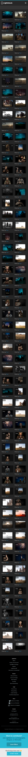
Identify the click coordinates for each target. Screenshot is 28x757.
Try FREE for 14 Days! (14, 664)
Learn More (14, 744)
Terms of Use (14, 689)
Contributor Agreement (14, 694)
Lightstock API (14, 668)
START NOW (14, 753)
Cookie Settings (14, 692)
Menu (25, 3)
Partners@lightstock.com (14, 718)
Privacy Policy (14, 690)
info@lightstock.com (14, 714)
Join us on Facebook (15, 703)
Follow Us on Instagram (15, 705)
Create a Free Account (14, 662)
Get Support (14, 711)
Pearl (7, 19)
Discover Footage (14, 677)
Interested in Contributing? (14, 670)
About (14, 660)
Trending (14, 681)
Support (14, 666)
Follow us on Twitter (15, 700)
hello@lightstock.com (14, 722)
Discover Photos (14, 675)
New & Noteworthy (14, 683)
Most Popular (14, 679)
